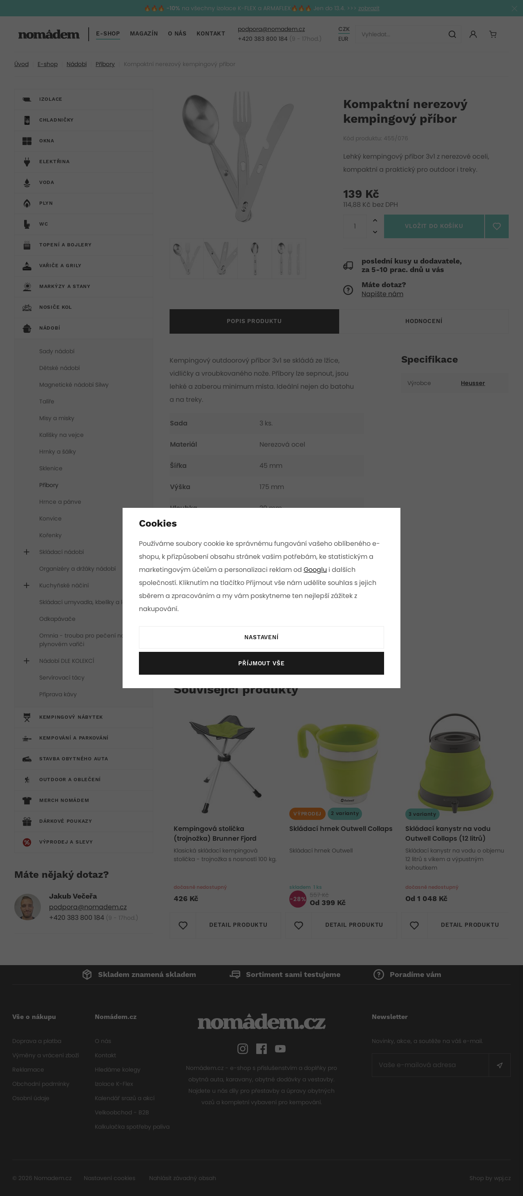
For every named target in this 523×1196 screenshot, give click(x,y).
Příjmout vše (261, 663)
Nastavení (261, 637)
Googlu (317, 569)
